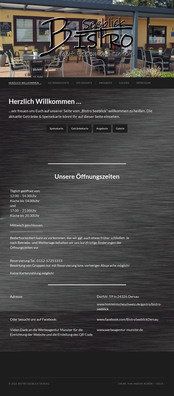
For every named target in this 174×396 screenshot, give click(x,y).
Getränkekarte (58, 83)
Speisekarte (84, 83)
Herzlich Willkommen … (25, 83)
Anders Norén (143, 383)
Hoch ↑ (160, 383)
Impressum (143, 83)
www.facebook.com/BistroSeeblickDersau (127, 319)
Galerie (124, 83)
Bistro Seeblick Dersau (33, 383)
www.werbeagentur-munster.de (120, 330)
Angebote (105, 83)
